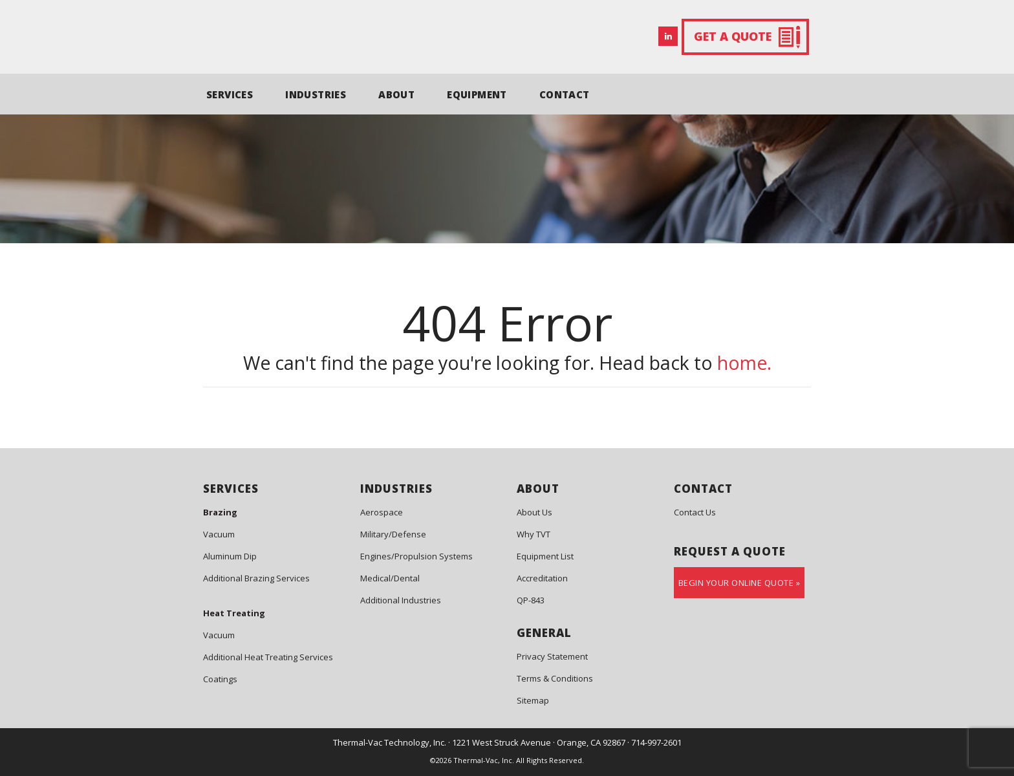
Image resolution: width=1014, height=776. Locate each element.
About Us (534, 512)
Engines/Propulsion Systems (416, 556)
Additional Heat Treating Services (268, 657)
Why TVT (533, 534)
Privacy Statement (552, 656)
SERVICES (229, 94)
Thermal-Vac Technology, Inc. (389, 742)
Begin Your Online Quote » (739, 582)
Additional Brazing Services (256, 578)
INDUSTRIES (315, 94)
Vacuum (219, 534)
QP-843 (531, 600)
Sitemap (533, 700)
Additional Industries (400, 600)
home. (744, 362)
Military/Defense (393, 534)
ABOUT (396, 94)
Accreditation (542, 578)
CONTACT (564, 94)
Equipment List (545, 556)
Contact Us (695, 512)
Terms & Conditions (555, 678)
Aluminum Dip (230, 556)
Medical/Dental (390, 578)
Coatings (220, 679)
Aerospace (381, 512)
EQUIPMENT (477, 94)
